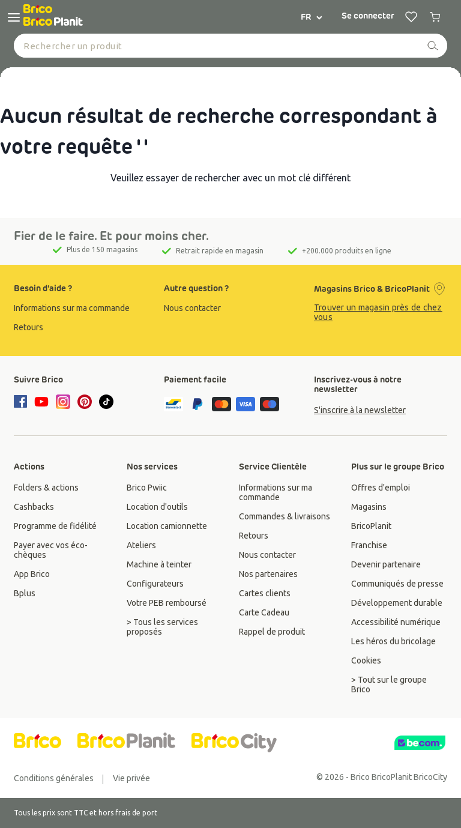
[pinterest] (84, 401)
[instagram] (63, 402)
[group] (80, 308)
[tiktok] (106, 401)
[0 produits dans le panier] (435, 17)
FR (312, 16)
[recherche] (433, 46)
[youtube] (41, 401)
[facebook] (22, 402)
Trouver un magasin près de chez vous (378, 312)
